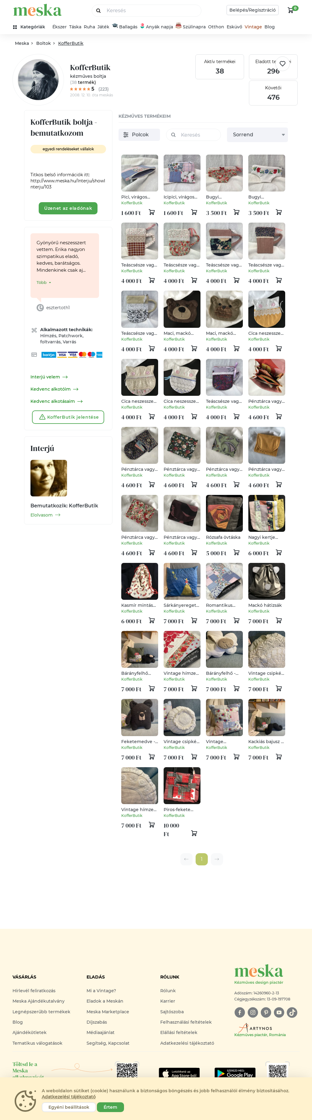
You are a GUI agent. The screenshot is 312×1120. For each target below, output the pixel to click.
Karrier (167, 1001)
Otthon (216, 27)
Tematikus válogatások (37, 1043)
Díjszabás (97, 1022)
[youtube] (279, 1012)
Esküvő (234, 27)
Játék (103, 27)
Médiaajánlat (101, 1032)
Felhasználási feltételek (186, 1022)
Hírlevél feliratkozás (33, 990)
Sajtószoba (172, 1011)
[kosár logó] (290, 10)
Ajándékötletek (29, 1032)
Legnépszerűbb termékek (41, 1011)
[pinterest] (266, 1012)
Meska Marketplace (108, 1011)
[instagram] (252, 1012)
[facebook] (239, 1012)
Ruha (89, 27)
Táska (75, 27)
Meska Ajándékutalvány (38, 1001)
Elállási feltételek (178, 1032)
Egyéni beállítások (68, 1107)
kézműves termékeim (145, 116)
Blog (269, 27)
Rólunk (168, 990)
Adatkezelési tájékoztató (187, 1043)
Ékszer (59, 27)
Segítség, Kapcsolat (108, 1043)
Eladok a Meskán (105, 1001)
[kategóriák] (31, 27)
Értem (110, 1107)
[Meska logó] (267, 974)
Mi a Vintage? (101, 990)
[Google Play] (179, 1074)
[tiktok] (292, 1012)
